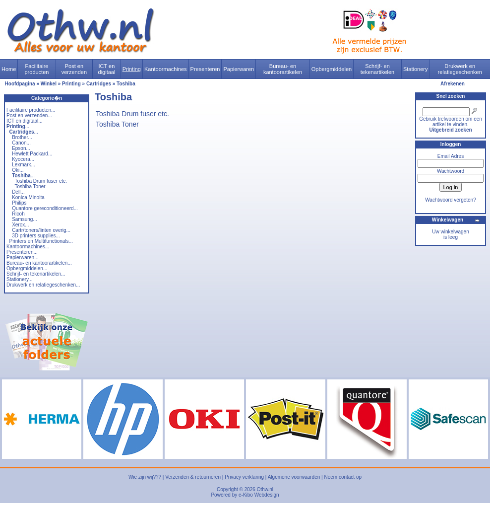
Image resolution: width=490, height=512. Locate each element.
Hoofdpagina (20, 83)
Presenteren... (22, 252)
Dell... (18, 192)
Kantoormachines (165, 69)
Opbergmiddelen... (26, 268)
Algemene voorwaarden (294, 477)
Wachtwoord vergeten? (450, 200)
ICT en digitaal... (24, 121)
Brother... (22, 137)
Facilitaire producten (36, 69)
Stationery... (19, 279)
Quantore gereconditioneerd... (45, 208)
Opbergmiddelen (331, 69)
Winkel (49, 83)
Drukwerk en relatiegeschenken (460, 69)
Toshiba (126, 83)
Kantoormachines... (27, 246)
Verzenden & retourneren (193, 477)
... (17, 126)
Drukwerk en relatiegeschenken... (43, 285)
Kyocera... (23, 159)
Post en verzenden (74, 69)
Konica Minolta (28, 197)
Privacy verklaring (244, 477)
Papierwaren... (22, 257)
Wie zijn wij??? (144, 477)
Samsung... (24, 219)
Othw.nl (265, 489)
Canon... (21, 143)
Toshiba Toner (30, 186)
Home (8, 69)
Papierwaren (238, 69)
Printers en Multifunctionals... (41, 241)
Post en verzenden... (29, 115)
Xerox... (20, 224)
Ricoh (18, 214)
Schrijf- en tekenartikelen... (35, 274)
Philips (19, 203)
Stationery (415, 69)
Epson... (21, 148)
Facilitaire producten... (30, 110)
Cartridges (98, 83)
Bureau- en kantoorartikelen (282, 69)
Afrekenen (452, 83)
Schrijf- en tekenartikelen (378, 69)
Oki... (17, 170)
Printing (131, 69)
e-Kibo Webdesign (259, 495)
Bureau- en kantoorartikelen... (39, 263)
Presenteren (205, 69)
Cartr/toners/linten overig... (41, 230)
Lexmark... (23, 164)
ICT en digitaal (107, 69)
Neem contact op (343, 477)
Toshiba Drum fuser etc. (41, 181)
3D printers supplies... (36, 235)
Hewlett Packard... (32, 153)
